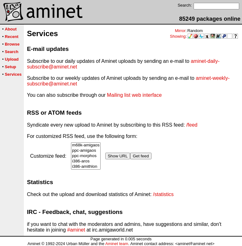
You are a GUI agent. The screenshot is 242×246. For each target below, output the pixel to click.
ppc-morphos (85, 156)
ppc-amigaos (85, 150)
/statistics (163, 194)
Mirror (180, 30)
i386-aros (85, 161)
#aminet (76, 229)
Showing (178, 36)
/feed (192, 125)
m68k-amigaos (85, 145)
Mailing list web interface (134, 95)
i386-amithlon (85, 166)
